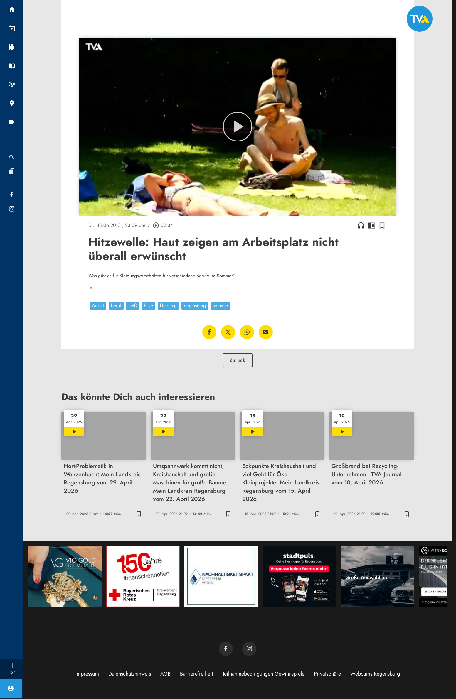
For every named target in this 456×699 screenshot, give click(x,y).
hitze (148, 305)
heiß (132, 305)
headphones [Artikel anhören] (361, 225)
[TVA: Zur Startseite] (420, 19)
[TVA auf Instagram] (249, 649)
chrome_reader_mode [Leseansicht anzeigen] (371, 225)
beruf (116, 305)
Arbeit (98, 305)
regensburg (195, 305)
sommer (220, 305)
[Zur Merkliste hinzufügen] (382, 225)
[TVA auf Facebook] (226, 649)
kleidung (168, 305)
